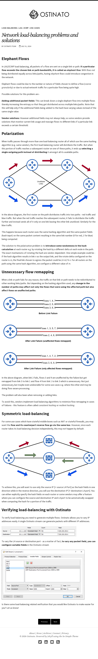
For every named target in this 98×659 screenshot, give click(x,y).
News (39, 633)
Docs (54, 3)
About (69, 3)
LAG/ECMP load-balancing (16, 67)
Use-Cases (35, 28)
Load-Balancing (9, 28)
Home (28, 3)
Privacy (65, 633)
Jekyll (50, 636)
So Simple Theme (70, 636)
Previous (44, 622)
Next (55, 622)
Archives (47, 633)
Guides (61, 3)
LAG (20, 28)
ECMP (26, 28)
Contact (56, 633)
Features (37, 3)
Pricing (46, 3)
